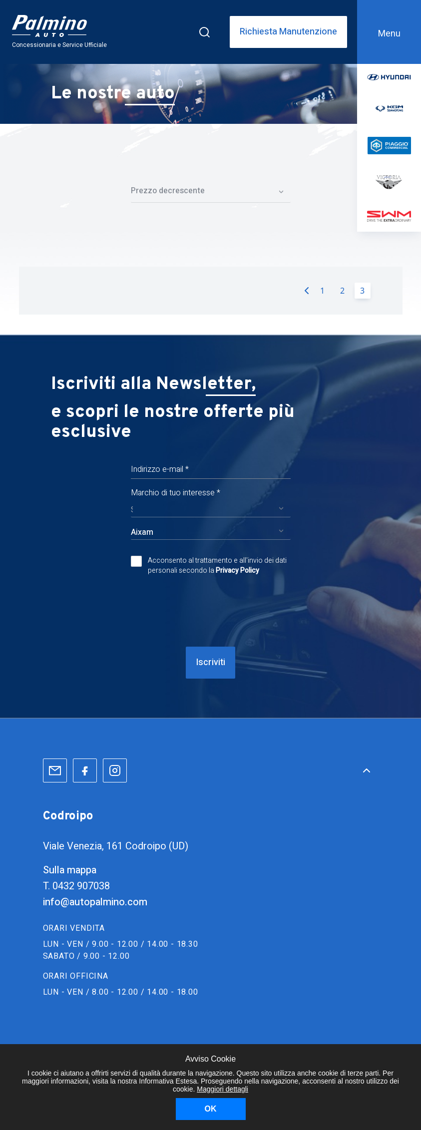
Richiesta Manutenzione (288, 32)
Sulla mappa (69, 870)
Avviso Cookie (210, 1059)
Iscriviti (210, 662)
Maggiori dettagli (222, 1089)
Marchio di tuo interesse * (175, 493)
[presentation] (211, 611)
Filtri (210, 155)
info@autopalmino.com (95, 902)
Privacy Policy (237, 570)
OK (211, 1109)
